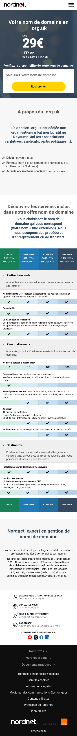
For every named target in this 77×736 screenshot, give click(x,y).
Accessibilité (39, 731)
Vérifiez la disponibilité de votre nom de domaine (38, 65)
